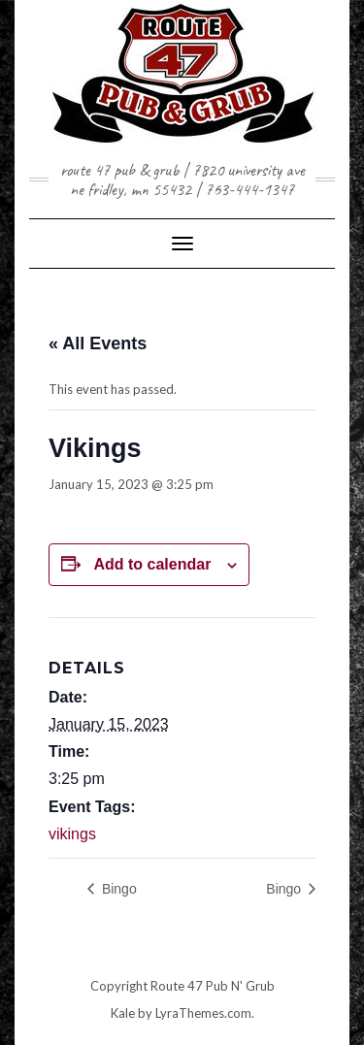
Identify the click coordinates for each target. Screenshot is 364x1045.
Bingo (117, 889)
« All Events (98, 343)
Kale (123, 1013)
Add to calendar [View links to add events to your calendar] (152, 564)
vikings (72, 834)
